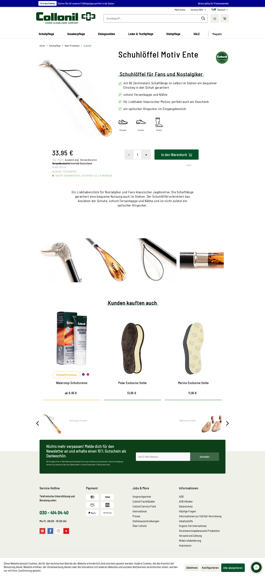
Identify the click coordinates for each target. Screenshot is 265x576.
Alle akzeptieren (233, 568)
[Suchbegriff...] (156, 18)
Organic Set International (193, 525)
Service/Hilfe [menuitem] (197, 9)
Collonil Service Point (144, 506)
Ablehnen (192, 567)
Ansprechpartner (141, 496)
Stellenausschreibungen (145, 521)
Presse (136, 516)
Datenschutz (186, 506)
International (139, 511)
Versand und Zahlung (190, 535)
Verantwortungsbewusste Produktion (199, 530)
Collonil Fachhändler (143, 501)
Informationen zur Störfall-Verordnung (200, 516)
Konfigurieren (210, 567)
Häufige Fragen (187, 511)
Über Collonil (139, 525)
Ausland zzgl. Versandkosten (81, 159)
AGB (181, 496)
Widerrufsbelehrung (190, 540)
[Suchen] (204, 18)
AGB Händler (186, 501)
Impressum (185, 545)
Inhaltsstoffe (186, 521)
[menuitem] (180, 10)
